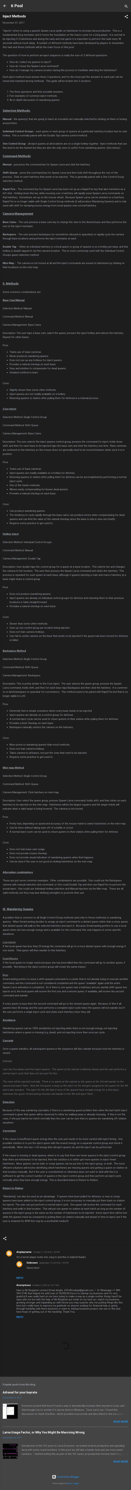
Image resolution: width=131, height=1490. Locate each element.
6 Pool (17, 5)
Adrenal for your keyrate (20, 1392)
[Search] (126, 7)
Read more (120, 1421)
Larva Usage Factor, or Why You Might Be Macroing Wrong (44, 1432)
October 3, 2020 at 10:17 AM (45, 1285)
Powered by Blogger (65, 1476)
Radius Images (73, 1483)
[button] (126, 17)
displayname (24, 1252)
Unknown (32, 1262)
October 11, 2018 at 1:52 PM (46, 1252)
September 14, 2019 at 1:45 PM (54, 1263)
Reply (19, 1278)
